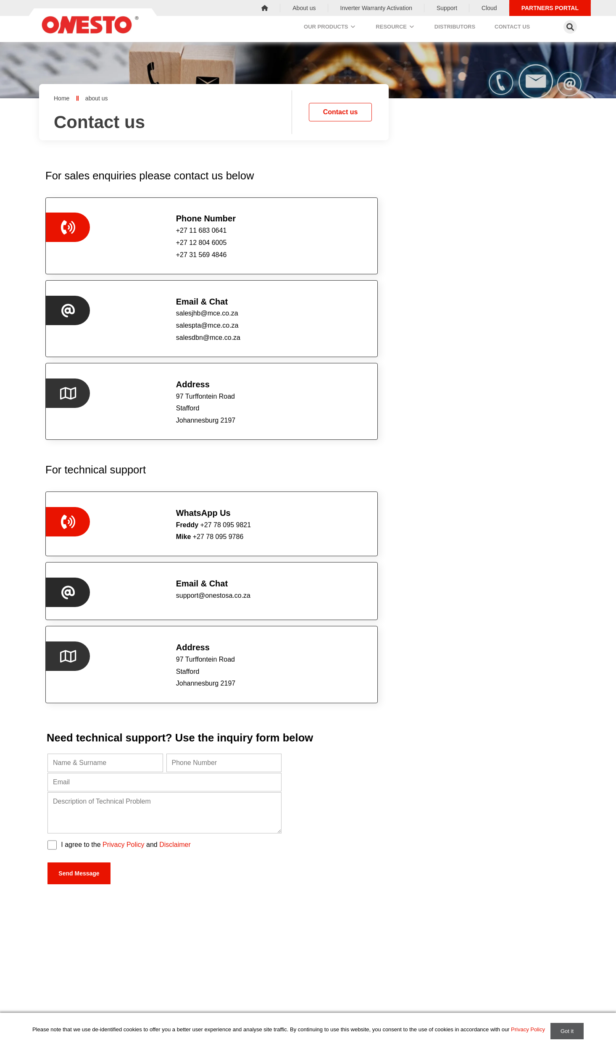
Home (61, 98)
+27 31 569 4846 (468, 819)
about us (96, 98)
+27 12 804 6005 (286, 819)
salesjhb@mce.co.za (320, 231)
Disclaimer (175, 544)
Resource (392, 29)
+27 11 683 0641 (103, 819)
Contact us (521, 29)
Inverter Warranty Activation (376, 8)
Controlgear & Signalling (261, 1004)
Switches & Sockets (256, 978)
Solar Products (249, 991)
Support (447, 8)
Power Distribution (254, 951)
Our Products (321, 29)
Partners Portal (550, 8)
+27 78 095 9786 (142, 372)
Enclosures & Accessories (263, 964)
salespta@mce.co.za (320, 243)
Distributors (457, 29)
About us (304, 8)
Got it (567, 1031)
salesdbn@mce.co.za (321, 255)
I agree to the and (126, 544)
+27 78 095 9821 (145, 360)
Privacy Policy (124, 544)
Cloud (489, 8)
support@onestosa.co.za (326, 360)
